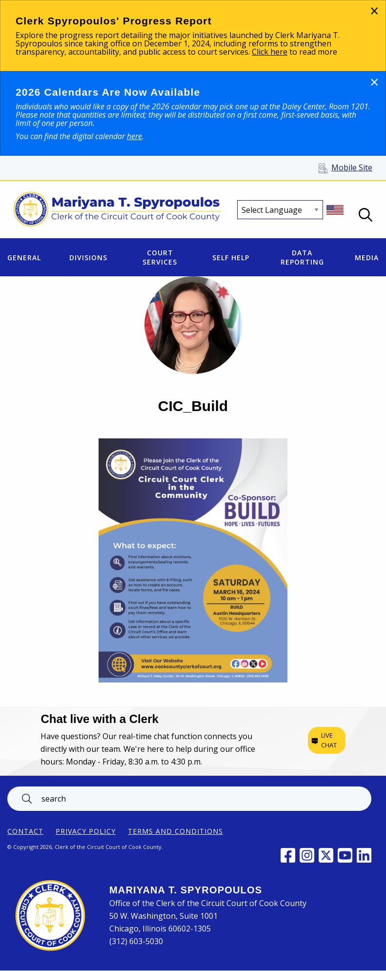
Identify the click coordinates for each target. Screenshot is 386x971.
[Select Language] (280, 209)
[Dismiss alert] (374, 10)
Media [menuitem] (367, 257)
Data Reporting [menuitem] (302, 257)
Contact (25, 831)
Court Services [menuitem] (159, 257)
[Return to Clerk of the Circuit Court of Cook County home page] (117, 210)
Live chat (329, 740)
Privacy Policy (86, 831)
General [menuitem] (24, 257)
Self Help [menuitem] (230, 257)
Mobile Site (351, 167)
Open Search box (365, 214)
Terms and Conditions (175, 831)
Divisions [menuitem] (88, 257)
